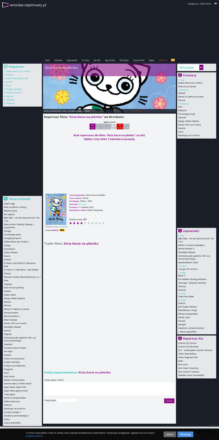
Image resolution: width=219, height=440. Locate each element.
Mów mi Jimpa (10, 319)
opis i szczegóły (69, 111)
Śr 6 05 (98, 126)
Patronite (163, 60)
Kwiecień (182, 117)
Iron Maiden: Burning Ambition (192, 279)
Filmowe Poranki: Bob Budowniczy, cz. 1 (22, 277)
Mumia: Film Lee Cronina (189, 124)
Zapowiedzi (72, 60)
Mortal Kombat (11, 312)
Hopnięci (10, 99)
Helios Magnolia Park (188, 357)
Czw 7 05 (103, 126)
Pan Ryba (8, 351)
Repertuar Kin (193, 338)
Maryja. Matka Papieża (188, 121)
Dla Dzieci (124, 60)
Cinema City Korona (187, 343)
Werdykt (182, 324)
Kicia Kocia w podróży (14, 287)
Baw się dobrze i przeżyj (15, 207)
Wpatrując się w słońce (189, 135)
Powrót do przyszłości (14, 358)
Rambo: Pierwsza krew (14, 380)
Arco (180, 106)
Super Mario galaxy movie (16, 390)
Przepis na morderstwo (14, 365)
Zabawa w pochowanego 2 (16, 415)
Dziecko (7, 259)
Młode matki (184, 317)
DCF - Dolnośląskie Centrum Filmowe (195, 350)
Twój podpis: (50, 400)
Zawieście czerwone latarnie (191, 328)
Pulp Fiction (9, 376)
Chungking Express (12, 238)
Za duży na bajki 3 (12, 412)
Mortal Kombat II (186, 248)
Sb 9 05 (114, 126)
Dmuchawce (9, 249)
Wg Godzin (110, 60)
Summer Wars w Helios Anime (17, 383)
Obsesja (182, 286)
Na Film (97, 60)
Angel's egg (9, 203)
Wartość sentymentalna (15, 397)
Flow (6, 280)
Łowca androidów (12, 422)
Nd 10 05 (119, 126)
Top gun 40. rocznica (187, 269)
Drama (9, 82)
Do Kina (85, 60)
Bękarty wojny (10, 210)
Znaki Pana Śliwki (186, 296)
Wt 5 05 (92, 126)
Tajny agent (9, 394)
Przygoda (8, 369)
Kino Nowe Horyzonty (188, 368)
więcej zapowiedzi (188, 331)
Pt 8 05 (109, 126)
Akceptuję (185, 434)
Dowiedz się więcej (34, 435)
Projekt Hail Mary (14, 89)
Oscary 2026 (138, 60)
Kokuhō (7, 291)
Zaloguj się (193, 3)
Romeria (182, 290)
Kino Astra (183, 364)
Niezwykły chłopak (186, 252)
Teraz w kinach (19, 199)
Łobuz (7, 419)
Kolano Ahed (10, 294)
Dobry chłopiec (11, 252)
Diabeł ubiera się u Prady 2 (190, 82)
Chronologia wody (186, 114)
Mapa (151, 60)
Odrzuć (169, 434)
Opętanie (8, 344)
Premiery (58, 60)
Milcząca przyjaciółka (187, 313)
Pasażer (181, 321)
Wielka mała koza (12, 401)
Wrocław (187, 67)
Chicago (7, 231)
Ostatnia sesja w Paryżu (15, 348)
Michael (181, 93)
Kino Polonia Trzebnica (188, 371)
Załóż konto (205, 3)
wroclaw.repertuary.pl (28, 4)
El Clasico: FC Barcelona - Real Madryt (21, 269)
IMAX (180, 361)
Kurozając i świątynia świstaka (192, 282)
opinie (87, 111)
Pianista (181, 128)
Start (47, 60)
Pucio (180, 131)
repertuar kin (55, 111)
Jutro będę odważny (187, 306)
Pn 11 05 (126, 126)
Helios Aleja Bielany (187, 353)
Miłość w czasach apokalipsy (191, 245)
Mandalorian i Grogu (187, 310)
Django (7, 245)
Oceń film (64, 227)
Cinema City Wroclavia (188, 346)
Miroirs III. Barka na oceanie (190, 96)
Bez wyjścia (9, 214)
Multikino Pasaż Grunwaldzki (191, 375)
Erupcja (181, 303)
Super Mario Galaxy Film (17, 78)
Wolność (11, 103)
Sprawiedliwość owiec (188, 262)
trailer (80, 111)
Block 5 (181, 275)
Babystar (182, 110)
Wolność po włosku (187, 86)
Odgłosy (8, 334)
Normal (181, 100)
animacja (82, 204)
